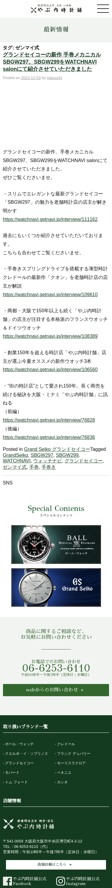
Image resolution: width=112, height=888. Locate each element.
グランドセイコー (84, 410)
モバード (12, 722)
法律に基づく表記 (65, 866)
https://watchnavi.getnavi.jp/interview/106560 (50, 318)
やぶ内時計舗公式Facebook (24, 831)
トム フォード (16, 731)
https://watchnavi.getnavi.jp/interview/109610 (50, 244)
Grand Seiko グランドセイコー (57, 398)
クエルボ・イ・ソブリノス (26, 703)
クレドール (66, 693)
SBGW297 (42, 404)
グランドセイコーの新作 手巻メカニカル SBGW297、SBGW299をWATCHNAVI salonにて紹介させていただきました (52, 62)
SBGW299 (67, 404)
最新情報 (56, 29)
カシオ (62, 731)
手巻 (34, 416)
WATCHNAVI (16, 410)
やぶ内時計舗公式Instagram (77, 831)
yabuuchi (54, 78)
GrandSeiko (15, 404)
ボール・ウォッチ (19, 693)
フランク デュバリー (73, 703)
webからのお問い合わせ (52, 639)
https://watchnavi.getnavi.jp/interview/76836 (49, 386)
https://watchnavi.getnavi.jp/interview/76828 (49, 369)
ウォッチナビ (47, 410)
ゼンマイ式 (15, 416)
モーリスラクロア (71, 712)
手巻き (49, 416)
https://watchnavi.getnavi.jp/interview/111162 (50, 168)
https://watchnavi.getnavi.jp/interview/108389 (50, 285)
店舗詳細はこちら (52, 814)
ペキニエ (64, 722)
